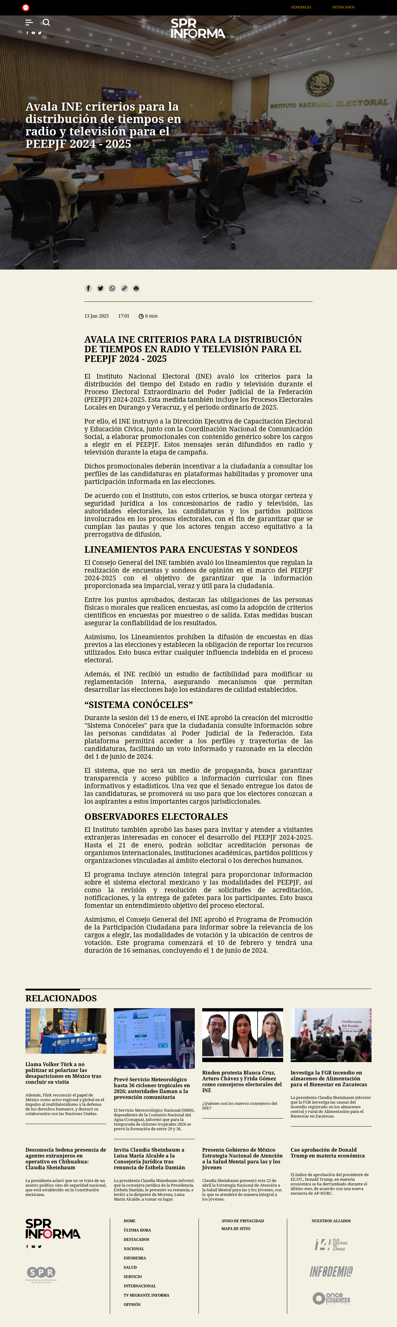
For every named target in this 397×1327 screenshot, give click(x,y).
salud (130, 1267)
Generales (309, 7)
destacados (136, 1239)
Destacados (351, 7)
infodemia (135, 1258)
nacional (134, 1248)
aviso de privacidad (242, 1221)
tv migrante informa (146, 1295)
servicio (133, 1276)
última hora (137, 1230)
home (130, 1221)
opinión (132, 1304)
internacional (140, 1286)
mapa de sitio (235, 1228)
